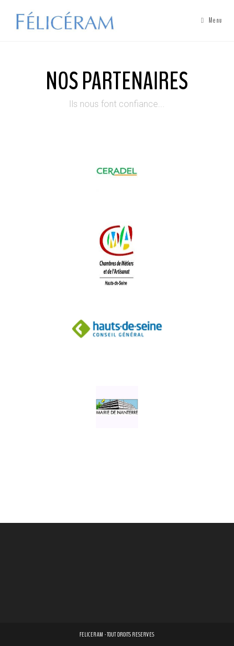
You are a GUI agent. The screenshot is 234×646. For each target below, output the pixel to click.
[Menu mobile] (211, 21)
